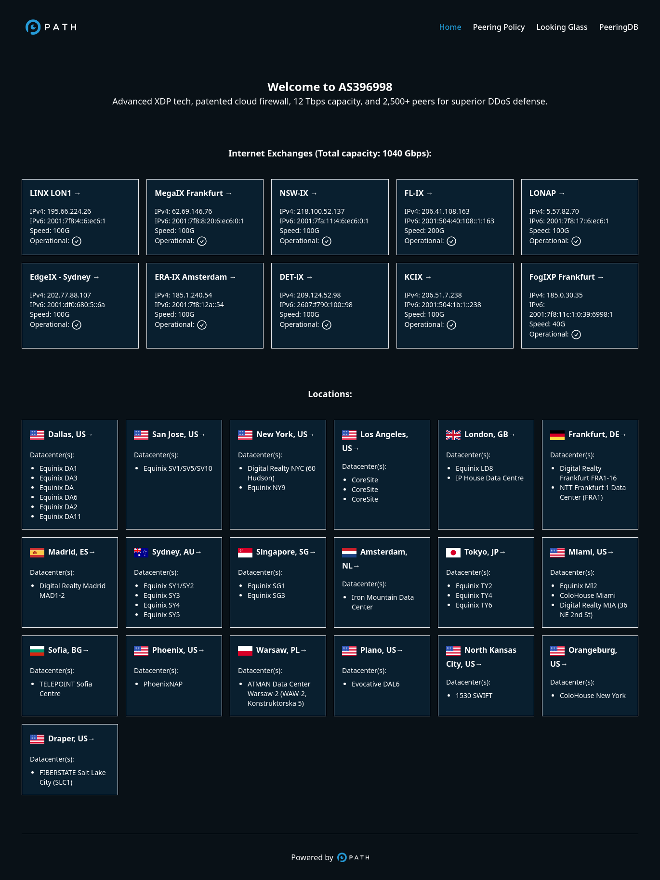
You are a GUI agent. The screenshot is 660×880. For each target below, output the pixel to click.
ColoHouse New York (593, 695)
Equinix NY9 (267, 487)
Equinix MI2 (578, 585)
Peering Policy (499, 27)
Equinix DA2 (59, 506)
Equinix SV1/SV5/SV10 (178, 468)
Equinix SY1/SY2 (169, 585)
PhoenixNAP (163, 683)
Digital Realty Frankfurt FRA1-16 (588, 473)
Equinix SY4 (162, 604)
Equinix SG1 (266, 585)
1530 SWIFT (474, 695)
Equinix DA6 (59, 497)
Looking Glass (562, 27)
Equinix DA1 (59, 468)
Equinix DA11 (60, 516)
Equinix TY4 (474, 595)
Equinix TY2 (474, 585)
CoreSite (365, 479)
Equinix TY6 (474, 604)
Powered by (330, 857)
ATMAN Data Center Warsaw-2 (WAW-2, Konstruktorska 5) (279, 693)
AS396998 (366, 86)
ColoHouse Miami (588, 595)
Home (450, 27)
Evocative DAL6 (375, 683)
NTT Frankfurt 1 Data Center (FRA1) (593, 492)
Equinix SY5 (162, 614)
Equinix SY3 (162, 595)
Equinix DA (57, 487)
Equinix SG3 (266, 595)
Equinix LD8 (474, 468)
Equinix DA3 (59, 477)
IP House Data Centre (490, 477)
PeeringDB (618, 27)
